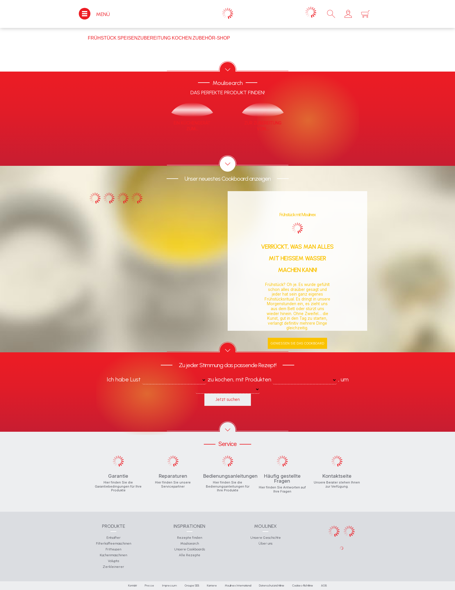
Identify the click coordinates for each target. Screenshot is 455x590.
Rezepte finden (189, 538)
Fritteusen (113, 549)
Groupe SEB (192, 585)
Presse (149, 585)
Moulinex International (238, 585)
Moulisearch (189, 543)
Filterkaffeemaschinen (113, 543)
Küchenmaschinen (113, 555)
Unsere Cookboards (189, 549)
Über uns (265, 543)
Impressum (169, 585)
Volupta (113, 561)
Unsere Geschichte (265, 538)
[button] (348, 14)
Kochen (182, 37)
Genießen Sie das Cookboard (297, 343)
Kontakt (132, 585)
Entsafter (113, 538)
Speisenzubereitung (144, 37)
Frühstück (102, 37)
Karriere (212, 585)
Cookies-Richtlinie (302, 585)
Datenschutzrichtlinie (271, 585)
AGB (324, 585)
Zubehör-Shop (211, 37)
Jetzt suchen (227, 399)
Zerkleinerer (113, 567)
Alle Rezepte (189, 555)
